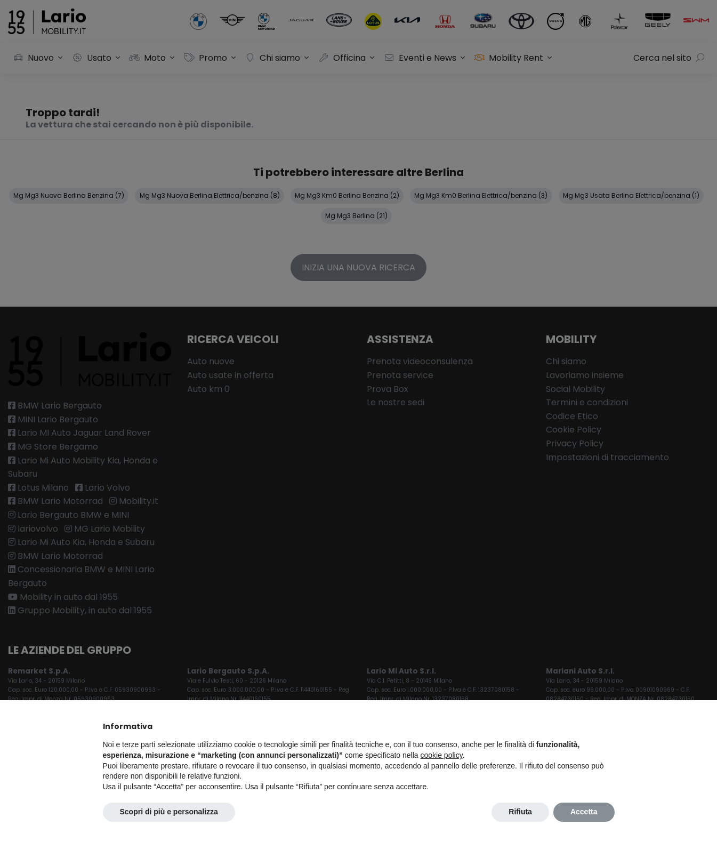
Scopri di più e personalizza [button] (169, 811)
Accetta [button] (584, 811)
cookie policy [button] (441, 755)
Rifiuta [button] (520, 811)
